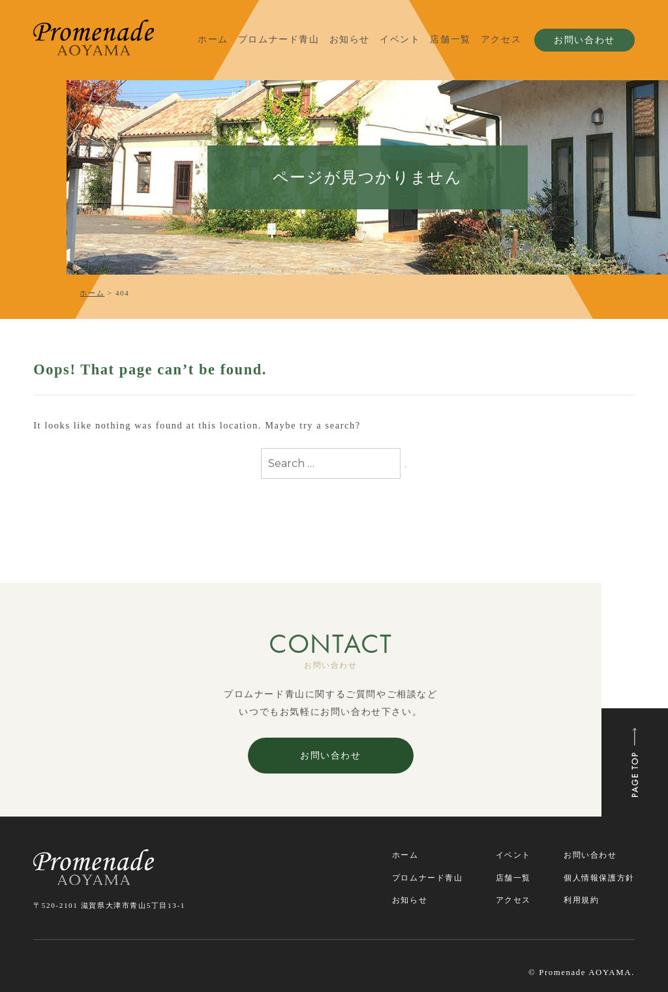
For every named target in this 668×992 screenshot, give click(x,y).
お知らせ (349, 39)
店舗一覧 (450, 39)
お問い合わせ (584, 40)
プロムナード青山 (279, 39)
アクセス (501, 39)
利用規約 (581, 900)
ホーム (213, 39)
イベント (400, 39)
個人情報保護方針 (599, 877)
